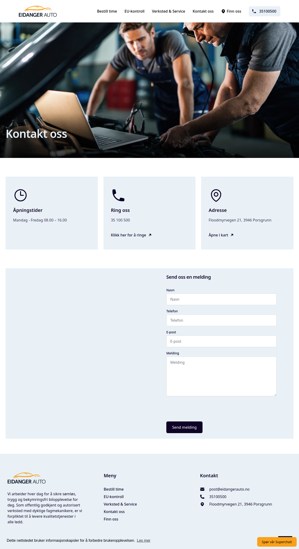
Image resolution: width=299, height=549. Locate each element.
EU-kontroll (135, 11)
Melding (172, 353)
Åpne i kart (218, 235)
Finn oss (231, 11)
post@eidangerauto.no (229, 489)
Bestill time (107, 11)
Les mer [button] (143, 540)
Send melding (184, 427)
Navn (170, 290)
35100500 (264, 11)
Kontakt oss (203, 11)
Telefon (172, 311)
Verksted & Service (168, 11)
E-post (171, 332)
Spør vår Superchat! (277, 542)
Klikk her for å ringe (128, 235)
